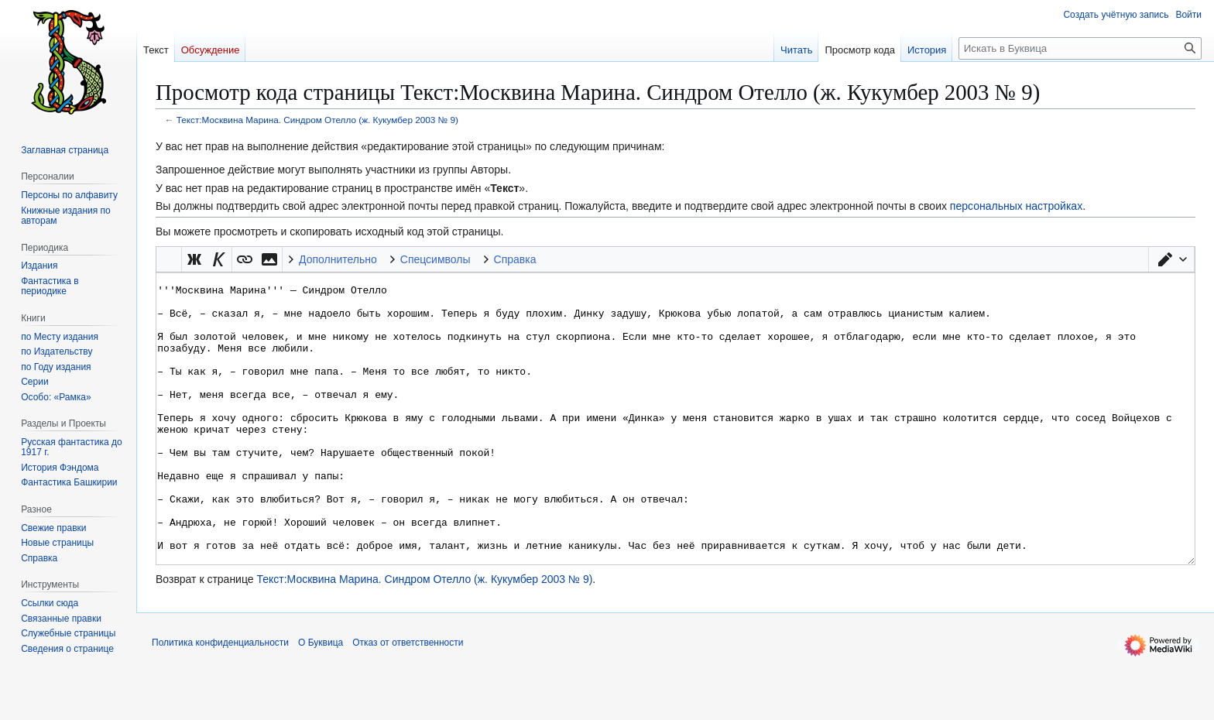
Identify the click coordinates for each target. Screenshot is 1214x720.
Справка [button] (515, 259)
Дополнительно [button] (338, 259)
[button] (1171, 259)
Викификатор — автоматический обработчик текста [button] (168, 259)
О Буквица (320, 700)
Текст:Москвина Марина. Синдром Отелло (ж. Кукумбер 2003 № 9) (317, 120)
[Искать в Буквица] (1080, 48)
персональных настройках (1016, 206)
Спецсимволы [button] (435, 259)
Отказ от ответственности (407, 700)
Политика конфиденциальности (220, 700)
